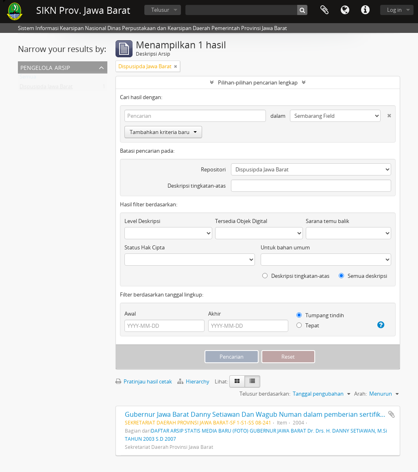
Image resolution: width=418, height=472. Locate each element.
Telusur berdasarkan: (264, 393)
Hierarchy (194, 381)
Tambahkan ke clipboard (392, 414)
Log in (394, 9)
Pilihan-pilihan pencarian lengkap (258, 82)
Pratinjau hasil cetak (143, 381)
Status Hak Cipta (144, 247)
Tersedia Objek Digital (241, 221)
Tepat (307, 325)
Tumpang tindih (320, 315)
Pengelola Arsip (45, 66)
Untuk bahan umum (285, 247)
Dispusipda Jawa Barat (46, 88)
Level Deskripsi (142, 221)
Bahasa (345, 10)
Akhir (214, 313)
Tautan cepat (365, 10)
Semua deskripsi (363, 275)
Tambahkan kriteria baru (163, 132)
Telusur (160, 9)
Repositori (213, 169)
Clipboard (324, 10)
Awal (130, 313)
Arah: (360, 393)
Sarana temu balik (327, 221)
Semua (28, 78)
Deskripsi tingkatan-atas (197, 185)
